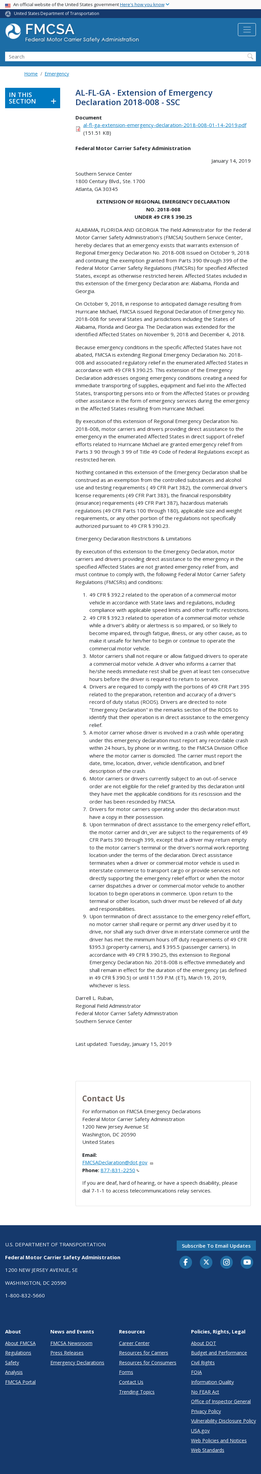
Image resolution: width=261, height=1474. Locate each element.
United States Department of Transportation (56, 13)
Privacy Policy (206, 1411)
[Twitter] (206, 1262)
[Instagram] (226, 1263)
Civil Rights (203, 1362)
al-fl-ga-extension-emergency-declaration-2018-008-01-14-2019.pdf (164, 125)
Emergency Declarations (77, 1362)
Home (31, 73)
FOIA (196, 1372)
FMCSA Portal (20, 1382)
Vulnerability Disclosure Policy (223, 1421)
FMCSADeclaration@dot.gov (118, 1162)
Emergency (57, 73)
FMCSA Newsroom (71, 1343)
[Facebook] (185, 1262)
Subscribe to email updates (216, 1245)
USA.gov (200, 1430)
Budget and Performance (219, 1352)
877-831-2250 (120, 1170)
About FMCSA (20, 1343)
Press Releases (67, 1352)
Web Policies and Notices (219, 1440)
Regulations (18, 1352)
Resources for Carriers (143, 1352)
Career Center (134, 1343)
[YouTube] (247, 1262)
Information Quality (212, 1382)
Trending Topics (137, 1392)
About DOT (203, 1343)
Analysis (14, 1372)
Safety (12, 1362)
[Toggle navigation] (247, 29)
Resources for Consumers (147, 1362)
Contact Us (131, 1382)
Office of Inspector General (221, 1401)
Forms (126, 1372)
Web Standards (207, 1450)
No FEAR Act (205, 1392)
